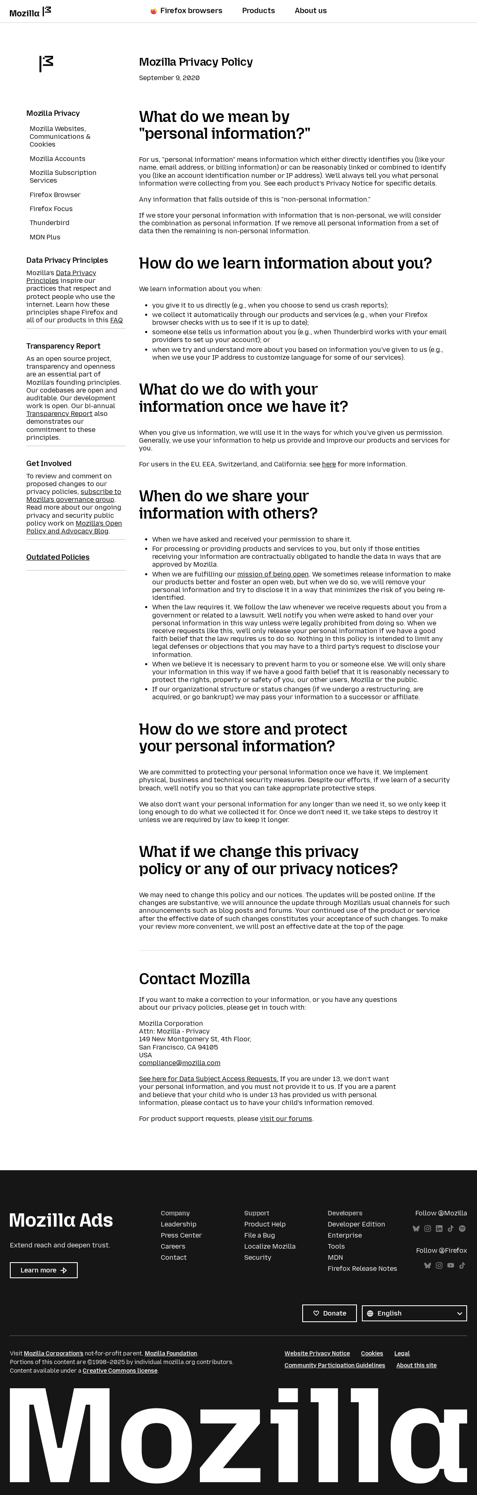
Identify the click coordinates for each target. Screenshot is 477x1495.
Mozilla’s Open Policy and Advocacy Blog (74, 527)
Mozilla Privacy (53, 113)
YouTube (451, 1266)
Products (258, 11)
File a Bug (259, 1235)
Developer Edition (356, 1224)
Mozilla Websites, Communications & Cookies (60, 136)
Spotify (462, 1229)
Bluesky (416, 1229)
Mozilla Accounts (58, 159)
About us (311, 11)
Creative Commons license (120, 1370)
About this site (416, 1365)
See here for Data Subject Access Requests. (208, 1079)
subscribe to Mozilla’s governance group (73, 495)
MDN (335, 1257)
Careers (173, 1246)
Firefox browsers (186, 11)
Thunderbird (49, 223)
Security (257, 1257)
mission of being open (273, 574)
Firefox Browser (55, 195)
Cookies (372, 1353)
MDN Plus (45, 237)
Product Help (265, 1224)
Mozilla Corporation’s (53, 1353)
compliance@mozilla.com (179, 1063)
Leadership (179, 1224)
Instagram (428, 1229)
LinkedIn (439, 1229)
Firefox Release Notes (362, 1268)
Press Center (181, 1235)
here (329, 464)
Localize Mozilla (270, 1246)
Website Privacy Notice (317, 1353)
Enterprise (345, 1235)
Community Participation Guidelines (335, 1365)
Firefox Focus (51, 209)
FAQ (116, 320)
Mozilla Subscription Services (63, 176)
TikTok (451, 1229)
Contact (174, 1257)
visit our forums (286, 1119)
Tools (336, 1246)
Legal (402, 1353)
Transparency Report (59, 414)
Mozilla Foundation (171, 1353)
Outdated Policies (58, 557)
